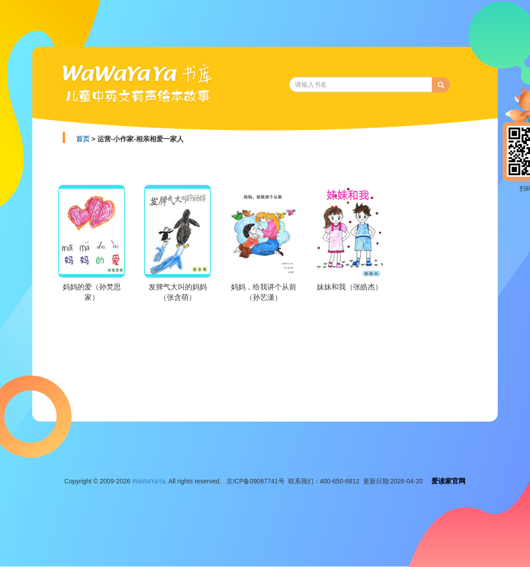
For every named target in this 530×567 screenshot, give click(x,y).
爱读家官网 (448, 481)
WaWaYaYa (148, 481)
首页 (83, 139)
